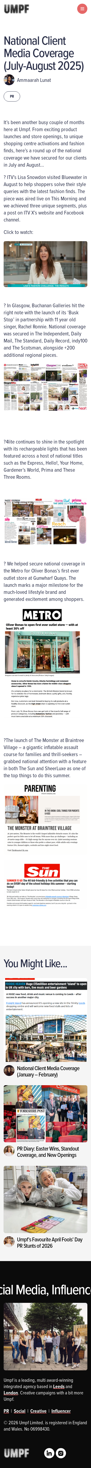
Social (19, 1411)
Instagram (61, 1453)
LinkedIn (49, 1453)
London (11, 1392)
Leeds (59, 1386)
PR (12, 96)
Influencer (61, 1411)
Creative (38, 1411)
